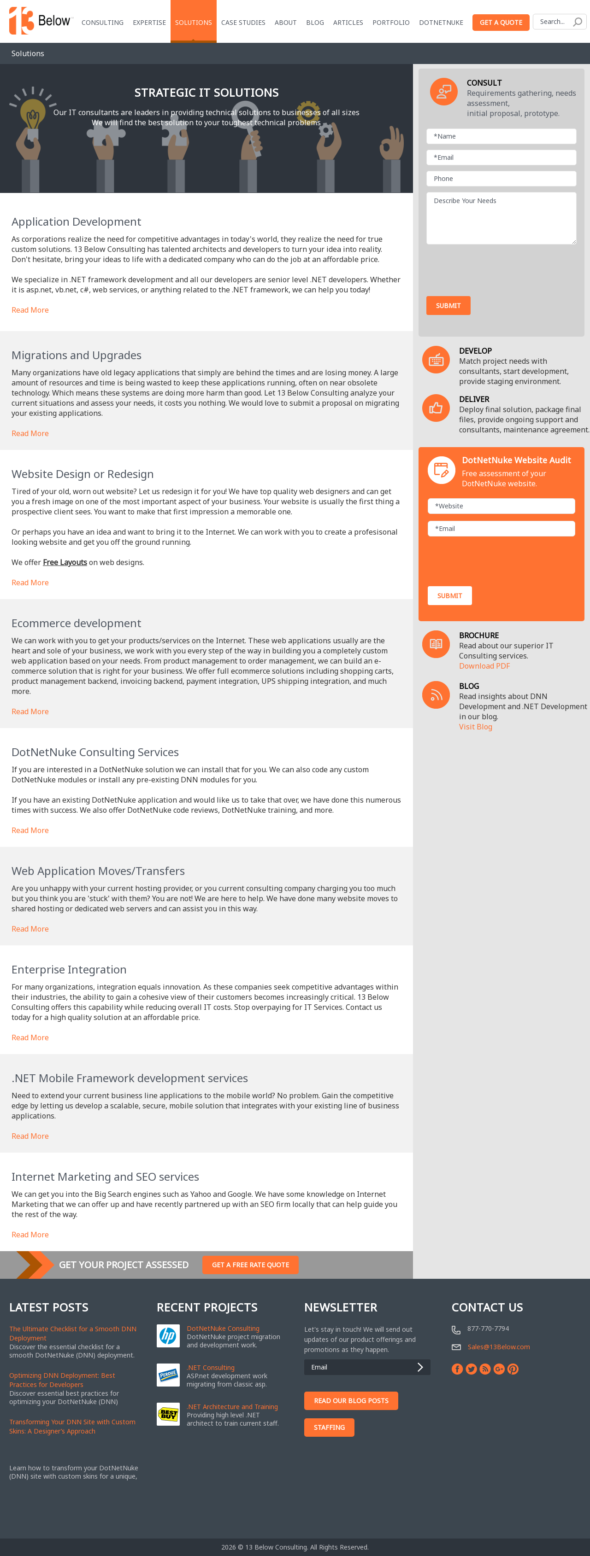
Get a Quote (501, 22)
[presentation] (496, 268)
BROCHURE (479, 635)
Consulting (103, 22)
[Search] (560, 21)
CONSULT (484, 83)
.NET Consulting (211, 1368)
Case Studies (244, 22)
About (286, 22)
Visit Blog (475, 727)
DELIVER (474, 399)
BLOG (469, 686)
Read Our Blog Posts (351, 1400)
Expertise (149, 22)
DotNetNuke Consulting (223, 1328)
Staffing (329, 1427)
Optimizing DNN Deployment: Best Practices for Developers (62, 1380)
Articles (349, 22)
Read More (30, 310)
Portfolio (391, 22)
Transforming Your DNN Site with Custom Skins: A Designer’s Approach (72, 1426)
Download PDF (484, 666)
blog (315, 22)
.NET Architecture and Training (232, 1407)
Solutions (194, 22)
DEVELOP (475, 351)
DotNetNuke (441, 22)
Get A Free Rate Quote (250, 1264)
